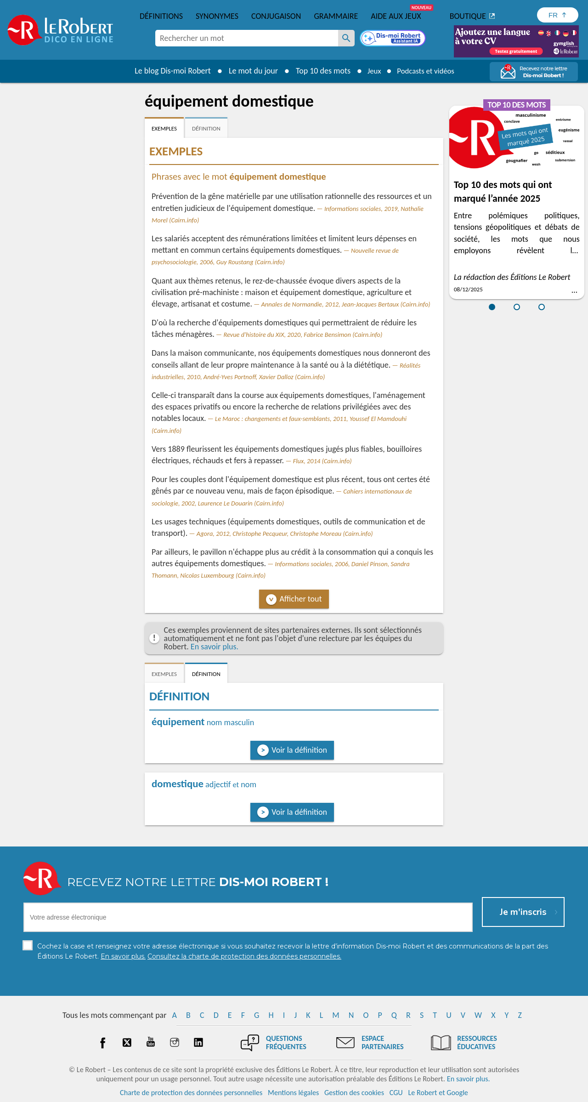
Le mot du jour (248, 71)
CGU (396, 1092)
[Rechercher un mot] (346, 38)
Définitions (161, 16)
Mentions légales (293, 1092)
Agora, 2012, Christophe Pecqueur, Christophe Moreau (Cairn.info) (285, 533)
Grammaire (336, 16)
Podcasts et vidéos (427, 71)
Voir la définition (299, 750)
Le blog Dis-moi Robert (168, 71)
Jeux (371, 71)
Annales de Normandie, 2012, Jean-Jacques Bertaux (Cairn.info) (345, 304)
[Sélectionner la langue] (557, 15)
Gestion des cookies (354, 1092)
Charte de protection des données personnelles (191, 1092)
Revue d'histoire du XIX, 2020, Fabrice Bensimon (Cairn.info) (302, 334)
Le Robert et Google (438, 1092)
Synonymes (217, 16)
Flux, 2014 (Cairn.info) (322, 461)
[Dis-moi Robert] (393, 39)
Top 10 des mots (318, 71)
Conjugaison (276, 16)
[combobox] (246, 38)
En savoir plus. (214, 647)
